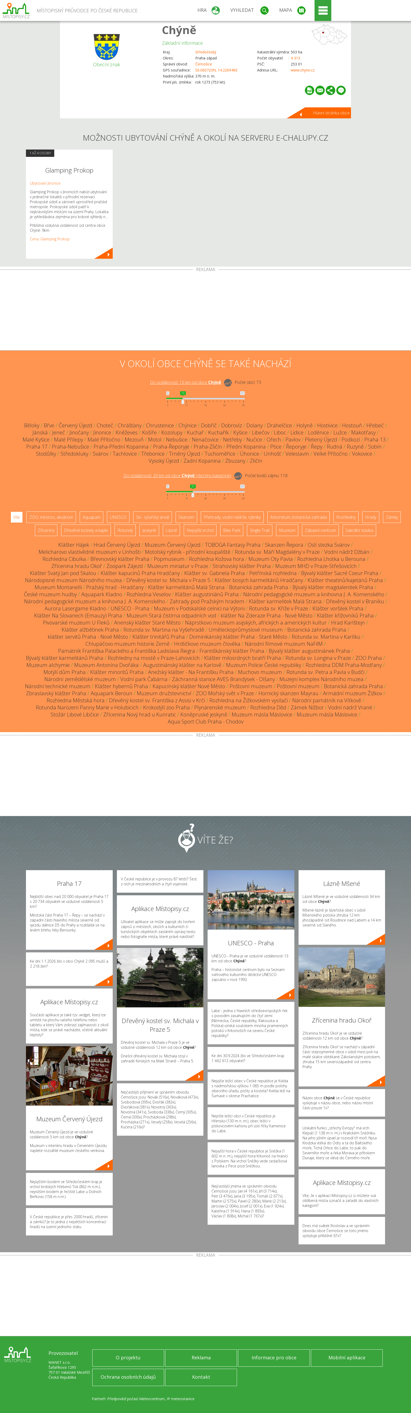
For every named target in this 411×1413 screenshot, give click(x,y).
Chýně (179, 29)
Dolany (254, 425)
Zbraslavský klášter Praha (56, 693)
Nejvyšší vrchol (200, 530)
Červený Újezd (75, 425)
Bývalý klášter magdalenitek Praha (333, 587)
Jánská (40, 432)
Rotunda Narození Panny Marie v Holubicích (87, 707)
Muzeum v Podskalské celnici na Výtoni (199, 608)
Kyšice (240, 432)
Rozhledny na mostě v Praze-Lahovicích (154, 657)
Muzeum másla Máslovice (262, 714)
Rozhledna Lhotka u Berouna (331, 558)
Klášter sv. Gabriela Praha (214, 573)
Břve (49, 425)
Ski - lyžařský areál (152, 517)
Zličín (256, 460)
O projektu (128, 1357)
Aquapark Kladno (101, 594)
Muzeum (287, 530)
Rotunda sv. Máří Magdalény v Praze (277, 551)
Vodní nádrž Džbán (346, 551)
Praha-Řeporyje (171, 446)
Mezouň (134, 439)
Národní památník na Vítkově (326, 700)
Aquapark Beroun (111, 693)
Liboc (280, 432)
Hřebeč (375, 425)
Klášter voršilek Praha (337, 608)
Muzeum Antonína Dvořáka (106, 665)
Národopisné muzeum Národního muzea (73, 580)
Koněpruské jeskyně (203, 714)
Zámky (392, 517)
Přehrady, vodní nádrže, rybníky (232, 517)
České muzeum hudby (50, 594)
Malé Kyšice (36, 439)
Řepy (316, 446)
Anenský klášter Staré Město (147, 622)
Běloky (31, 425)
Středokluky (74, 453)
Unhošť (272, 453)
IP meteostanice (180, 1398)
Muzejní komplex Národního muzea (321, 679)
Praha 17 (36, 446)
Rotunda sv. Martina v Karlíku (326, 636)
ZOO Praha (368, 657)
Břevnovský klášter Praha (119, 558)
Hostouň (352, 425)
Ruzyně (355, 446)
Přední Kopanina (246, 446)
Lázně (171, 530)
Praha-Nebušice (70, 446)
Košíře (149, 432)
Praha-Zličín (208, 446)
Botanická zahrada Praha (258, 587)
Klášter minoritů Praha (117, 672)
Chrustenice (160, 425)
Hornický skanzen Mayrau (288, 693)
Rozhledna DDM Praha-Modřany (344, 665)
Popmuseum (169, 558)
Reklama (201, 1357)
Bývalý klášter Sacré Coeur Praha (339, 573)
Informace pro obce (274, 1357)
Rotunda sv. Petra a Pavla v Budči (325, 672)
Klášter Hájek (73, 544)
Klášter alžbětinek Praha (90, 629)
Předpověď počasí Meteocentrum (136, 1398)
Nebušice (176, 439)
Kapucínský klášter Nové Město (189, 686)
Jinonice (102, 432)
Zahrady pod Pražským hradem (207, 601)
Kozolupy (171, 432)
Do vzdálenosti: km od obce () (177, 475)
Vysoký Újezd (164, 460)
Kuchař (195, 432)
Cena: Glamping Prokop (50, 238)
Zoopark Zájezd (124, 566)
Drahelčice (279, 425)
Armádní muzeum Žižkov (352, 693)
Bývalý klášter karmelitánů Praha (64, 657)
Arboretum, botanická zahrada (298, 517)
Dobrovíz (231, 425)
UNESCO (118, 517)
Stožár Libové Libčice (75, 714)
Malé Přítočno (104, 439)
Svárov (100, 453)
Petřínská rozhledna (273, 573)
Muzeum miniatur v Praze (177, 566)
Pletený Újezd (321, 439)
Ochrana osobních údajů (128, 1377)
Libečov (260, 432)
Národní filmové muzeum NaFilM (284, 643)
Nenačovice (205, 439)
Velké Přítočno (330, 453)
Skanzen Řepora (284, 544)
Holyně (304, 425)
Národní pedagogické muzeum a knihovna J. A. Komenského (313, 594)
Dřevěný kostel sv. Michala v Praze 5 (168, 580)
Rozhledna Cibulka (64, 558)
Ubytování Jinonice (45, 183)
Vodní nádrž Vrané (350, 707)
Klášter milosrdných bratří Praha (242, 657)
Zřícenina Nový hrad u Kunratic (139, 714)
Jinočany (79, 432)
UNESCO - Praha (130, 608)
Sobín (375, 446)
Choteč (105, 425)
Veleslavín (297, 453)
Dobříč (209, 425)
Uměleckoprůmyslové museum (246, 629)
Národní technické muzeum (57, 686)
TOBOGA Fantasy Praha (233, 544)
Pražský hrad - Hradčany (115, 587)
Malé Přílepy (68, 439)
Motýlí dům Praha (65, 672)
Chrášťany (130, 425)
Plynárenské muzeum (220, 707)
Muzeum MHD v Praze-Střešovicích (316, 566)
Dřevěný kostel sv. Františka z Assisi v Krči (157, 700)
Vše (16, 517)
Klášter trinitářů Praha (158, 636)
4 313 (295, 58)
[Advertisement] (205, 311)
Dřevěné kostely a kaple (86, 530)
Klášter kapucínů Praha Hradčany (140, 573)
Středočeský (205, 51)
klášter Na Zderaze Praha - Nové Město (266, 615)
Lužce (340, 432)
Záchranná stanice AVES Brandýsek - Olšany (223, 679)
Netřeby (232, 439)
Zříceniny (46, 530)
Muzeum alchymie (48, 665)
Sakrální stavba (359, 530)
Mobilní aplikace (346, 1357)
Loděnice (318, 432)
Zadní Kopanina (202, 460)
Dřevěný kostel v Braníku (355, 601)
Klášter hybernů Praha (121, 686)
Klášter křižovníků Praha (345, 615)
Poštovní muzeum (251, 686)
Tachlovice (125, 453)
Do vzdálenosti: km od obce (185, 382)
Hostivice (327, 425)
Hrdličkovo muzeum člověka (207, 643)
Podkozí (351, 439)
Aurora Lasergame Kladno (75, 608)
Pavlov (292, 439)
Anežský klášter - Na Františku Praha (191, 672)
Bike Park (231, 530)
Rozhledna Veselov (149, 594)
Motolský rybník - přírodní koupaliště (187, 551)
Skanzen (186, 517)
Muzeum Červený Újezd (173, 544)
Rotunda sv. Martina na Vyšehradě (163, 629)
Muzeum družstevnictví (164, 693)
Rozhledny (346, 517)
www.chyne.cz (303, 70)
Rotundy (125, 530)
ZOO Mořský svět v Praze (225, 693)
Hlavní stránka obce (331, 113)
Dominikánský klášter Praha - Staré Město (238, 636)
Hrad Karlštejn (348, 622)
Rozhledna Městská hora (76, 700)
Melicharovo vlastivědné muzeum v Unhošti (89, 551)
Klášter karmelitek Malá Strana (285, 601)
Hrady (370, 517)
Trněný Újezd (184, 453)
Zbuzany (235, 460)
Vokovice (362, 453)
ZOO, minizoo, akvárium (51, 517)
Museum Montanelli (58, 587)
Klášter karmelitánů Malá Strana (186, 587)
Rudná (334, 446)
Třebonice (153, 453)
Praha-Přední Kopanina (121, 446)
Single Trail (259, 530)
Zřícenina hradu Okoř (76, 566)
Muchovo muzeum (260, 672)
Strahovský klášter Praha (242, 566)
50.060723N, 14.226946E (216, 70)
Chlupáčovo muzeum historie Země (127, 643)
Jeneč (58, 432)
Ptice (276, 446)
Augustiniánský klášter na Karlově (182, 665)
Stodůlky (46, 453)
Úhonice (249, 453)
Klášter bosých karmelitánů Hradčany (259, 580)
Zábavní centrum (320, 530)
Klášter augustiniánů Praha (207, 594)
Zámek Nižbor (307, 707)
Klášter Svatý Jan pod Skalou (63, 573)
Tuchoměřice (220, 453)
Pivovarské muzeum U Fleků (76, 622)
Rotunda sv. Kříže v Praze (278, 608)
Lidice (297, 432)
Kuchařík (218, 432)
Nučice (254, 439)
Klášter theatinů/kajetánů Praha (345, 580)
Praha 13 (375, 439)
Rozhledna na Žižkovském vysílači (248, 700)
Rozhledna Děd (268, 707)
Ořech (274, 439)
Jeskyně (149, 530)
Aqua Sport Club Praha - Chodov (206, 721)
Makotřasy (363, 432)
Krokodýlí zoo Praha (166, 707)
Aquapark (91, 517)
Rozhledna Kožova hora (216, 558)
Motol (154, 439)
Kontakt (201, 1377)
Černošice (203, 64)
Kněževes (127, 432)
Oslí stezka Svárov (329, 544)
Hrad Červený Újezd (117, 544)
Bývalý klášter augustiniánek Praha (309, 650)
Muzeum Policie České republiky (263, 665)
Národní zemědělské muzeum (80, 679)
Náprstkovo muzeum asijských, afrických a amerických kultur (256, 622)
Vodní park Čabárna (143, 679)
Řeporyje (296, 446)
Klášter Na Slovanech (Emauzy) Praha (78, 615)
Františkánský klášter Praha (231, 650)
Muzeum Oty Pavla (270, 558)
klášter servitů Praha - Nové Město (88, 636)
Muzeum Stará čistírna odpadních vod (171, 615)
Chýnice (188, 425)
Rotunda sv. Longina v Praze (318, 657)
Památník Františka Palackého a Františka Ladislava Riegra (126, 650)
